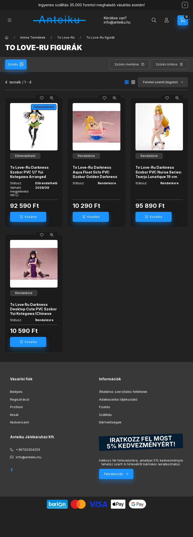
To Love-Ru (66, 37)
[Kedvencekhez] (42, 98)
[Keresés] (154, 20)
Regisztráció (19, 399)
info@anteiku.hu (28, 457)
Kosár (14, 415)
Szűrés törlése (166, 64)
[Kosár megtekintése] (182, 20)
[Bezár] (185, 5)
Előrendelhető (44, 107)
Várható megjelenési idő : (19, 191)
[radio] (133, 82)
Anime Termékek (32, 37)
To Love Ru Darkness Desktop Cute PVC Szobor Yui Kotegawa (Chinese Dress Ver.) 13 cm (33, 311)
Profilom (16, 407)
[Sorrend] (163, 82)
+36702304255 (28, 450)
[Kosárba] (28, 217)
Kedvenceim (19, 422)
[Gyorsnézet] (52, 98)
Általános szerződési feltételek (123, 392)
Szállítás (105, 415)
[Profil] (167, 20)
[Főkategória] (7, 37)
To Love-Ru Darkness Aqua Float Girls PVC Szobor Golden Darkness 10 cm (95, 174)
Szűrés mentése (127, 64)
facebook (12, 470)
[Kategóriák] (9, 20)
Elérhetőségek (110, 422)
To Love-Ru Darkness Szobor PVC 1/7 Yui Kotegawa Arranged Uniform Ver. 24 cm (29, 174)
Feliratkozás (113, 474)
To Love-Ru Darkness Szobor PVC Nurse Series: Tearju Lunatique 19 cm (158, 171)
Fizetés (104, 407)
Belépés (16, 392)
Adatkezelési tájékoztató (118, 399)
